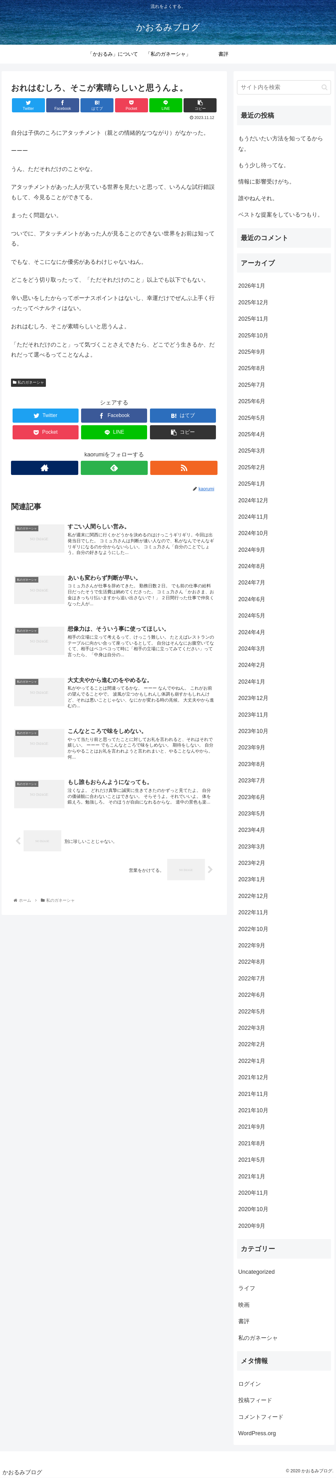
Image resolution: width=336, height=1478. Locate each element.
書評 (244, 1321)
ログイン (249, 1384)
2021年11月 (253, 1094)
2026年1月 (251, 286)
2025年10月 (253, 335)
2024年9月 (251, 550)
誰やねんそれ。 (258, 198)
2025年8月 (251, 368)
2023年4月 (251, 830)
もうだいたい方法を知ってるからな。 (280, 143)
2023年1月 (251, 879)
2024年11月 (253, 517)
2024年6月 (251, 599)
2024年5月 (251, 615)
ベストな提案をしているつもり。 (280, 215)
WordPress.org (257, 1433)
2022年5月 (251, 1011)
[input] (284, 87)
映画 (244, 1305)
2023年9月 (251, 747)
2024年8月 (251, 566)
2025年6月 (251, 401)
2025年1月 (251, 484)
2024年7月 (251, 582)
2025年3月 (251, 451)
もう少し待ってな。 (263, 165)
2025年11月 (253, 319)
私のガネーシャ (28, 382)
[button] (324, 87)
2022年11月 (253, 912)
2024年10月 (253, 533)
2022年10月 (253, 929)
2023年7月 (251, 780)
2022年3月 (251, 1028)
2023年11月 (253, 715)
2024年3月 (251, 649)
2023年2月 (251, 863)
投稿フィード (255, 1400)
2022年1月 (251, 1061)
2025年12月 (253, 302)
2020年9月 (251, 1226)
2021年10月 (253, 1110)
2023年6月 (251, 797)
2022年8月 (251, 962)
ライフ (246, 1288)
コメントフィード (261, 1417)
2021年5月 (251, 1160)
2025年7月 (251, 385)
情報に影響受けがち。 (266, 181)
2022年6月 (251, 995)
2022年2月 (251, 1044)
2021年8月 (251, 1143)
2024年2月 (251, 665)
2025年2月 (251, 467)
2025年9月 (251, 352)
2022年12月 (253, 896)
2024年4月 (251, 632)
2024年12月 (253, 500)
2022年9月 (251, 945)
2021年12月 (253, 1077)
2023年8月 (251, 764)
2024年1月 (251, 682)
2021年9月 (251, 1127)
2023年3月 (251, 846)
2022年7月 (251, 978)
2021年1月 (251, 1176)
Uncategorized (256, 1272)
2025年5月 (251, 418)
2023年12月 (253, 698)
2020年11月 (253, 1193)
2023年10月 (253, 731)
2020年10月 (253, 1209)
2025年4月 (251, 434)
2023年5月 (251, 813)
